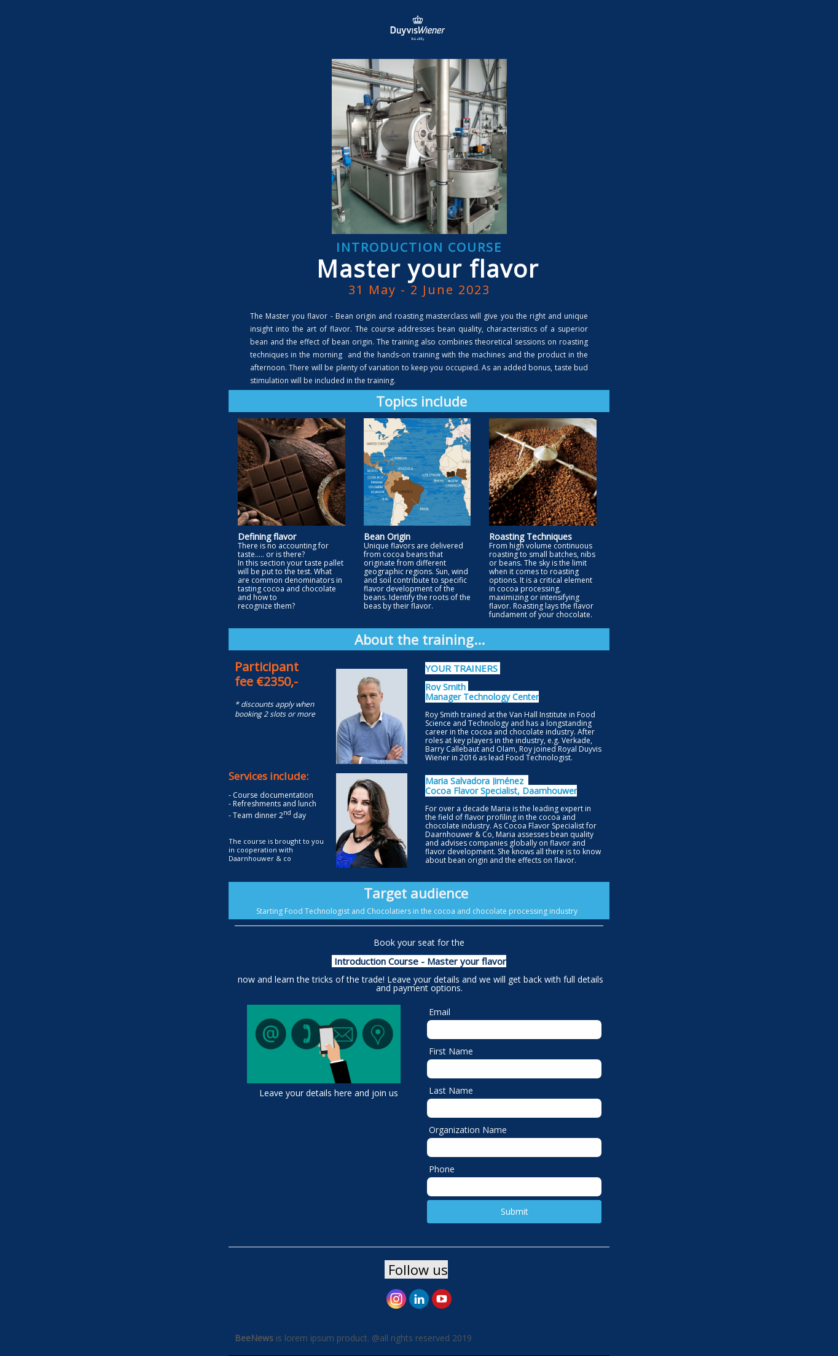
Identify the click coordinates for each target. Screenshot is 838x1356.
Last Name (451, 1090)
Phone (442, 1169)
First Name (451, 1051)
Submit (514, 1211)
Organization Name (468, 1130)
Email (439, 1012)
